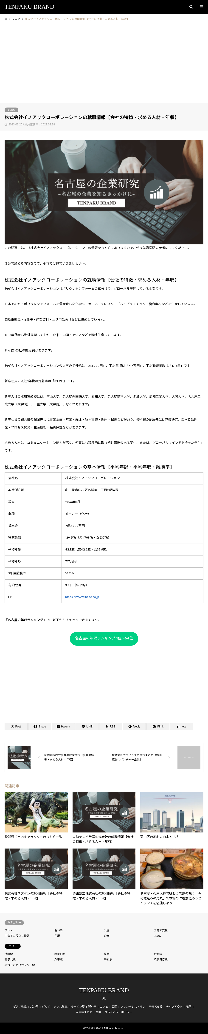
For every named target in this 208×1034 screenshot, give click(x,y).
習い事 (58, 930)
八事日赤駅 (161, 960)
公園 (107, 930)
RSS (104, 998)
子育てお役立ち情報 (17, 936)
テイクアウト (174, 1007)
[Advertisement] (104, 68)
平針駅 (108, 960)
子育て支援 (161, 930)
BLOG (11, 110)
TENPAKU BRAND (104, 990)
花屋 (57, 936)
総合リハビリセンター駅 (20, 965)
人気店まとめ (84, 1012)
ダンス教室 (60, 1007)
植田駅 (9, 954)
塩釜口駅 (59, 954)
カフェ (104, 1007)
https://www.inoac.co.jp (82, 597)
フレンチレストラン (133, 1007)
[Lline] (87, 726)
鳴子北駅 (10, 960)
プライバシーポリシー (118, 1012)
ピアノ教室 (20, 1007)
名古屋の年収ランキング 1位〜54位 (104, 638)
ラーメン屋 (78, 1007)
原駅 (107, 954)
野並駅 (158, 954)
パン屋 (34, 1007)
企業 (107, 936)
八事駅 (58, 960)
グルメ (9, 930)
